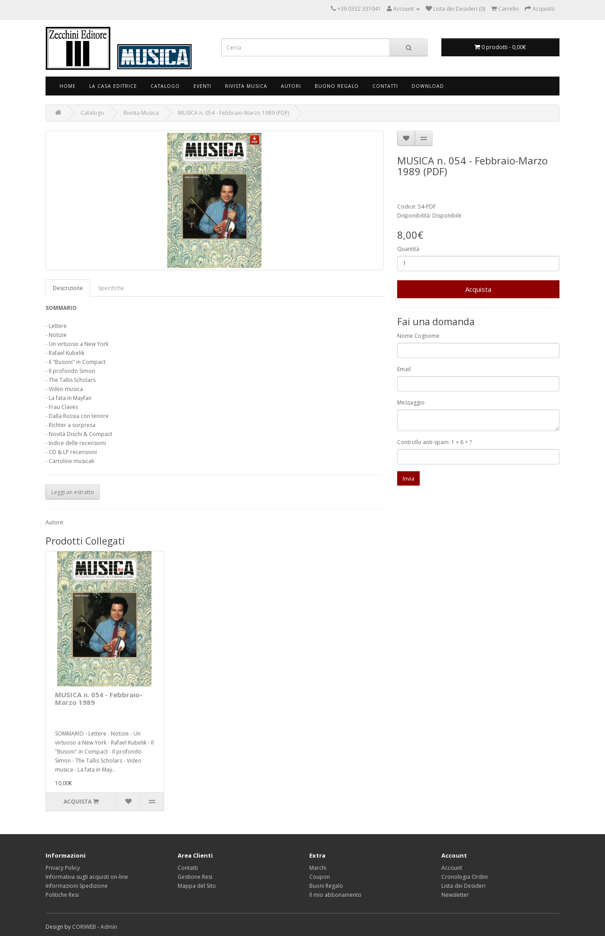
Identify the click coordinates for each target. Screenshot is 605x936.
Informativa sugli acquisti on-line (87, 877)
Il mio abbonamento (335, 895)
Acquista (478, 289)
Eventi (202, 86)
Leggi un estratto (72, 492)
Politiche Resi (62, 895)
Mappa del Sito (197, 886)
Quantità (408, 249)
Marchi (317, 868)
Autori (291, 86)
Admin (109, 927)
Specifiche (111, 288)
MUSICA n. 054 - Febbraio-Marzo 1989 (98, 698)
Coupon (319, 877)
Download (428, 86)
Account (451, 868)
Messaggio (411, 402)
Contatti (385, 86)
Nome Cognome (418, 336)
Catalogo (165, 86)
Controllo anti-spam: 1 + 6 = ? (434, 442)
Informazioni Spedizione (77, 886)
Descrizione (68, 288)
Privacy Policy (63, 868)
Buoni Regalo (326, 886)
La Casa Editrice (113, 86)
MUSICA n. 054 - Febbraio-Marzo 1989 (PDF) (233, 113)
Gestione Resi (195, 877)
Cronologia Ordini (464, 877)
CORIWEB (84, 927)
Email (404, 369)
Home (68, 86)
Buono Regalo (337, 86)
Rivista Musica (246, 86)
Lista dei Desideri (463, 886)
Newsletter (455, 895)
